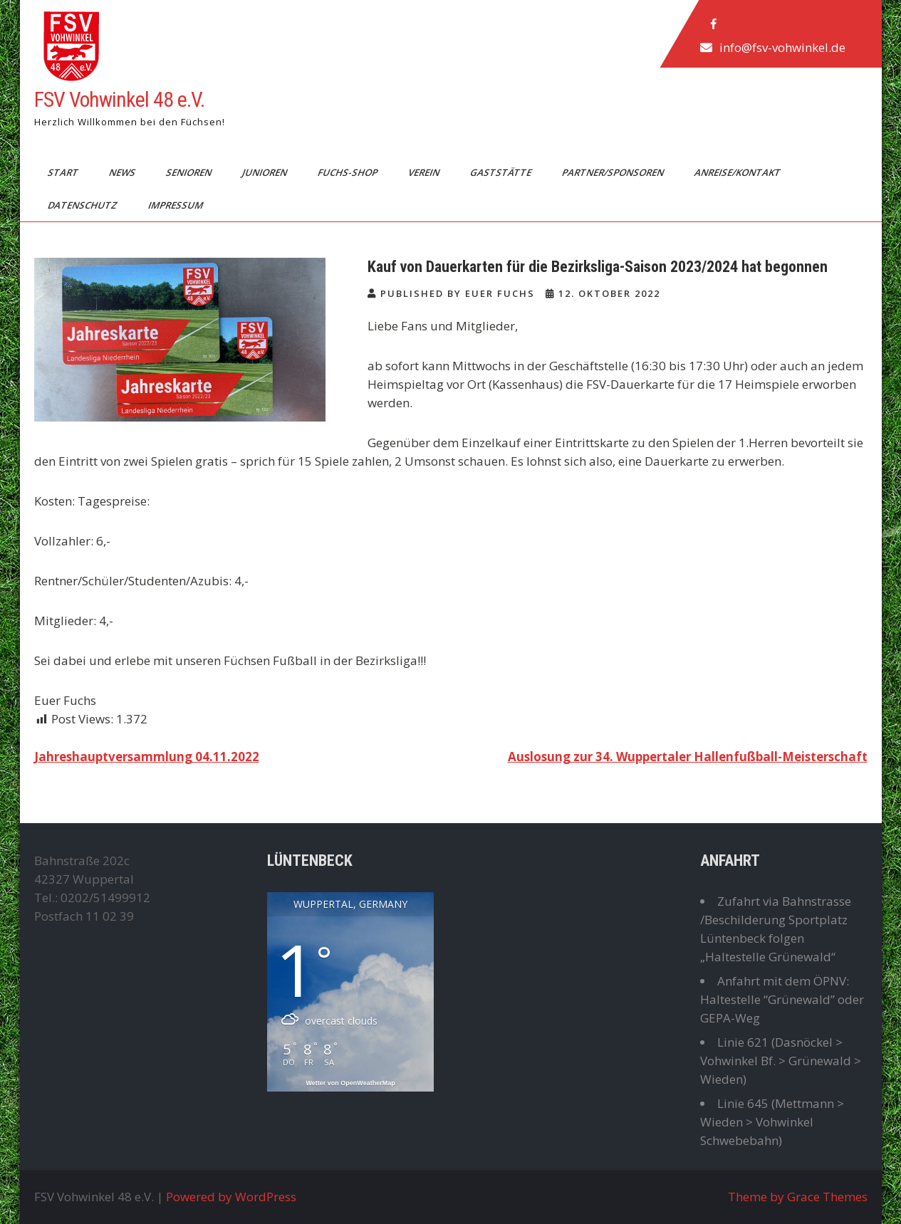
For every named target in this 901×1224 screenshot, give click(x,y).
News (122, 172)
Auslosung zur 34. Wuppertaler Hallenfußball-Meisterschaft (688, 756)
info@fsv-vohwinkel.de (782, 47)
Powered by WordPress (231, 1196)
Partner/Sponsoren (613, 172)
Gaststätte (501, 172)
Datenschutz (83, 205)
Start (63, 172)
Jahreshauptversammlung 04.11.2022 (146, 756)
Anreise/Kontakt (737, 172)
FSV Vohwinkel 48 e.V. (119, 99)
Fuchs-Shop (348, 172)
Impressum (176, 205)
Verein (424, 172)
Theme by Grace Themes (798, 1196)
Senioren (189, 172)
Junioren (265, 172)
